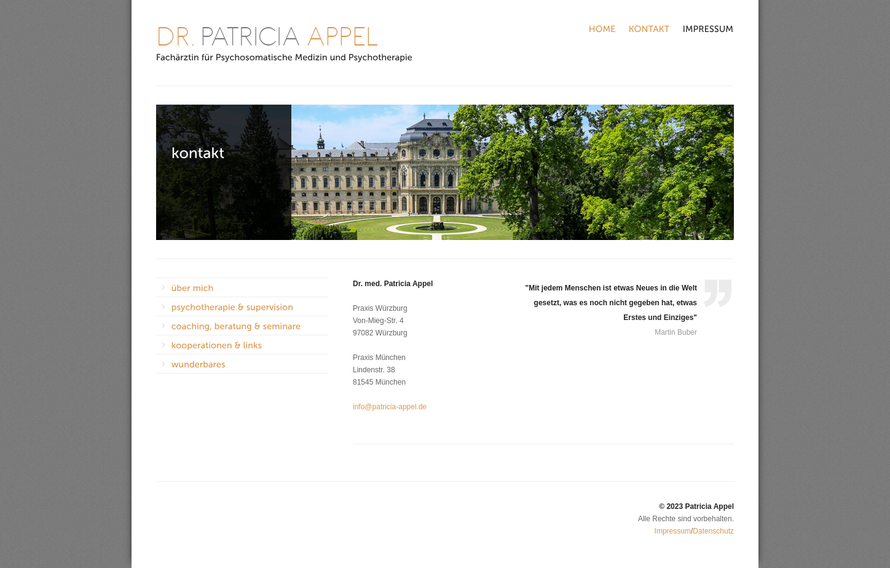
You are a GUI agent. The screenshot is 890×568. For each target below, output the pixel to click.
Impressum (673, 531)
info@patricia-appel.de (390, 406)
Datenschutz (713, 531)
